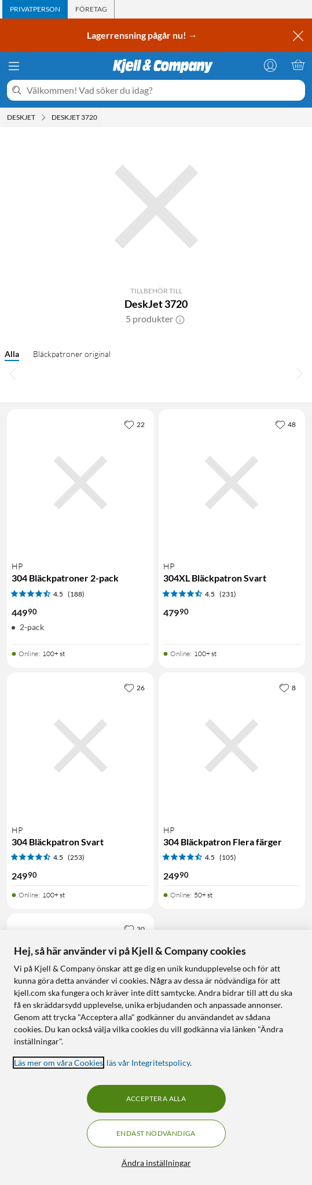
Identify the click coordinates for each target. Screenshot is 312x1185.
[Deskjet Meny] (43, 117)
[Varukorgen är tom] (298, 65)
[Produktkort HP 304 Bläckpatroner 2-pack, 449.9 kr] (80, 482)
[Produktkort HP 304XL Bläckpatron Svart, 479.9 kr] (232, 482)
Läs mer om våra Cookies (58, 1063)
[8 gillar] (287, 687)
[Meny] (14, 66)
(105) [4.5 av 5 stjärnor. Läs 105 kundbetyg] (227, 857)
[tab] (35, 9)
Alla (12, 354)
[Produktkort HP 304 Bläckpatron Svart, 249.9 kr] (80, 745)
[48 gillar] (285, 424)
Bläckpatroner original (72, 354)
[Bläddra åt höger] (299, 373)
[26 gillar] (134, 687)
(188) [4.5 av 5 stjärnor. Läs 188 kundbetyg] (76, 594)
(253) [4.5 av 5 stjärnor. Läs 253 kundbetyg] (76, 857)
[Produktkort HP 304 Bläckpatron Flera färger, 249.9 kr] (232, 745)
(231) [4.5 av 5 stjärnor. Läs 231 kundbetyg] (227, 594)
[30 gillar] (134, 929)
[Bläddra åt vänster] (12, 373)
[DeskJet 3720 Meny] (101, 117)
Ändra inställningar (156, 1163)
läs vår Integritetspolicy (148, 1063)
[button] (180, 319)
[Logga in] (270, 65)
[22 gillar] (134, 424)
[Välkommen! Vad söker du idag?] (163, 90)
